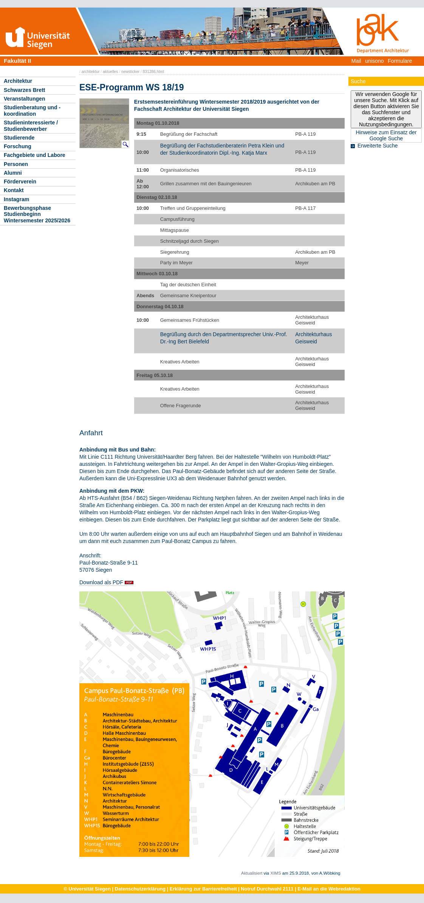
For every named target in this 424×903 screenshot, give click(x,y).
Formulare (400, 61)
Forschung (17, 146)
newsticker (130, 72)
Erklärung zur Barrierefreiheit (203, 889)
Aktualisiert (251, 873)
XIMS (275, 873)
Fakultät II (17, 60)
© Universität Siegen (87, 889)
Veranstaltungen (24, 99)
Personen (16, 164)
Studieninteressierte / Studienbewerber (31, 125)
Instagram (16, 199)
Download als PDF (101, 582)
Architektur (18, 81)
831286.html (153, 72)
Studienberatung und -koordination (32, 110)
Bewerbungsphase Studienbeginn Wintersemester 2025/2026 (37, 214)
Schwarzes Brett (24, 90)
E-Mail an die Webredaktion (328, 889)
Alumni (13, 173)
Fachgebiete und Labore (34, 155)
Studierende (19, 138)
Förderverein (20, 181)
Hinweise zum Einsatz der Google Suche (386, 135)
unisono (374, 61)
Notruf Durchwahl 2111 (267, 889)
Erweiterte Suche (377, 146)
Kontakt (13, 190)
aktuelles (110, 72)
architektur (91, 72)
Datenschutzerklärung (140, 889)
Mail (356, 61)
